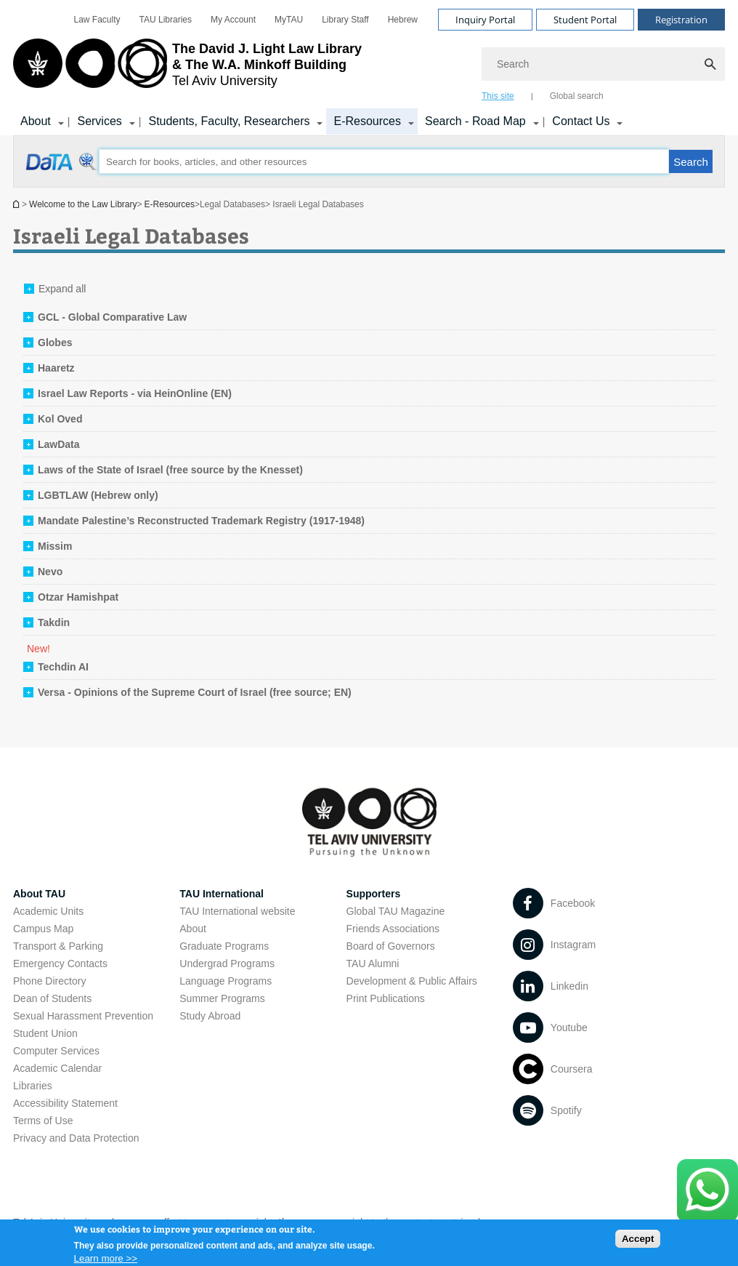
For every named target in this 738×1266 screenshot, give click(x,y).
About (192, 928)
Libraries (32, 1085)
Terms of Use (43, 1120)
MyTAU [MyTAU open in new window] (289, 20)
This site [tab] (498, 96)
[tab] (105, 317)
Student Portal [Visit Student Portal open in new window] (585, 19)
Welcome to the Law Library (83, 204)
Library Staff (345, 20)
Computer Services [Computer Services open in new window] (56, 1051)
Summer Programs (221, 998)
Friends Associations (392, 928)
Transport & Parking (58, 946)
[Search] (603, 64)
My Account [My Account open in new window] (233, 20)
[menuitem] (97, 19)
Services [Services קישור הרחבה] (99, 121)
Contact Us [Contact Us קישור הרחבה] (580, 121)
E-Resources (170, 204)
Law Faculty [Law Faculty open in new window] (97, 20)
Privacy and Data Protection (76, 1138)
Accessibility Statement (65, 1103)
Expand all (62, 289)
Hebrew (403, 20)
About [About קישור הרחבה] (35, 121)
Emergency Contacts (60, 963)
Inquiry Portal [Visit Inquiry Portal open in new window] (485, 19)
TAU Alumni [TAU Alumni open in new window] (373, 963)
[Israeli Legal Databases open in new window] (62, 169)
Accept (638, 1241)
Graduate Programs (224, 946)
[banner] (369, 67)
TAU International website (237, 911)
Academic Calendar (57, 1068)
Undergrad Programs (227, 963)
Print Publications (385, 998)
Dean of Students (52, 998)
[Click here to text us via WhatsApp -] (707, 1190)
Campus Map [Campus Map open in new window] (43, 928)
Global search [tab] (577, 96)
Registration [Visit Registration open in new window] (681, 19)
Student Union (45, 1033)
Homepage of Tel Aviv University (17, 204)
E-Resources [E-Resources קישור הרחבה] (366, 121)
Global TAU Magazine (395, 911)
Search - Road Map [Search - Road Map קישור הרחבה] (475, 121)
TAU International (221, 894)
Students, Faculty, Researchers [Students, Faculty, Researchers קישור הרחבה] (228, 121)
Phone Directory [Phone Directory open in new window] (49, 981)
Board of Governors (390, 946)
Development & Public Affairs (411, 981)
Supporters (373, 894)
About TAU (39, 894)
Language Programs (225, 981)
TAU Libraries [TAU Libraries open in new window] (165, 20)
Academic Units (48, 911)
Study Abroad (209, 1016)
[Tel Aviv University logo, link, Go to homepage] (187, 69)
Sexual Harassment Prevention (83, 1016)
